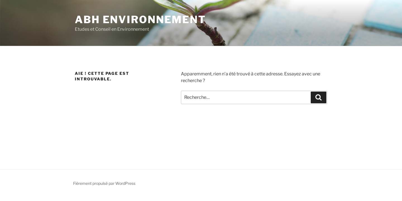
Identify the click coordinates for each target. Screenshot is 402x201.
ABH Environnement (140, 19)
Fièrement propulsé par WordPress (104, 183)
